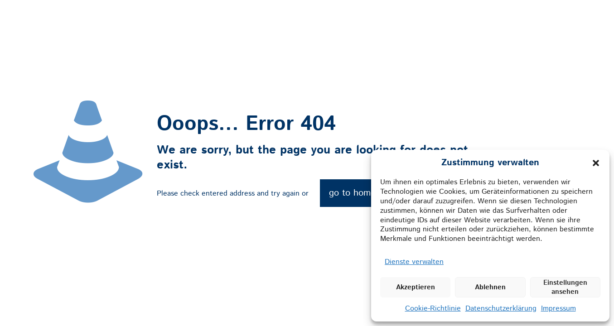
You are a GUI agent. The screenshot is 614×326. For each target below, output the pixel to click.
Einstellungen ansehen (565, 287)
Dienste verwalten (414, 262)
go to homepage (362, 193)
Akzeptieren (415, 287)
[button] (595, 163)
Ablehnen (490, 287)
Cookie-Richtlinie (433, 308)
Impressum (558, 308)
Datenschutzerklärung (501, 308)
